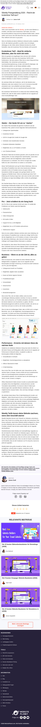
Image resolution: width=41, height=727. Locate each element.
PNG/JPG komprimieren (8, 652)
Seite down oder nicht (7, 665)
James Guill (16, 19)
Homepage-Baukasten (7, 636)
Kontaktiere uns (6, 681)
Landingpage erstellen (7, 642)
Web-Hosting (5, 639)
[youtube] (27, 717)
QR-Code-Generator (7, 655)
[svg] (15, 496)
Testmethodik (5, 693)
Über (3, 675)
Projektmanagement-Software (9, 645)
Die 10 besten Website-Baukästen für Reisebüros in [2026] (20, 610)
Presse (4, 705)
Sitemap (4, 690)
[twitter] (24, 717)
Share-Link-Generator (7, 659)
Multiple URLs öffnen (7, 668)
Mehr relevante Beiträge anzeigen (20, 625)
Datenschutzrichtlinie (7, 696)
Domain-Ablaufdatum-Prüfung (9, 661)
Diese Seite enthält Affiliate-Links (25, 3)
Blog (3, 678)
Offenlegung (5, 687)
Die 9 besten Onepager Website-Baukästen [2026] (19, 578)
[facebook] (21, 717)
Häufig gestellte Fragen (8, 684)
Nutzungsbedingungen (7, 700)
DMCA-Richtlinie (6, 702)
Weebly (22, 29)
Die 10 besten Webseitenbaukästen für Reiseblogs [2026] (20, 545)
